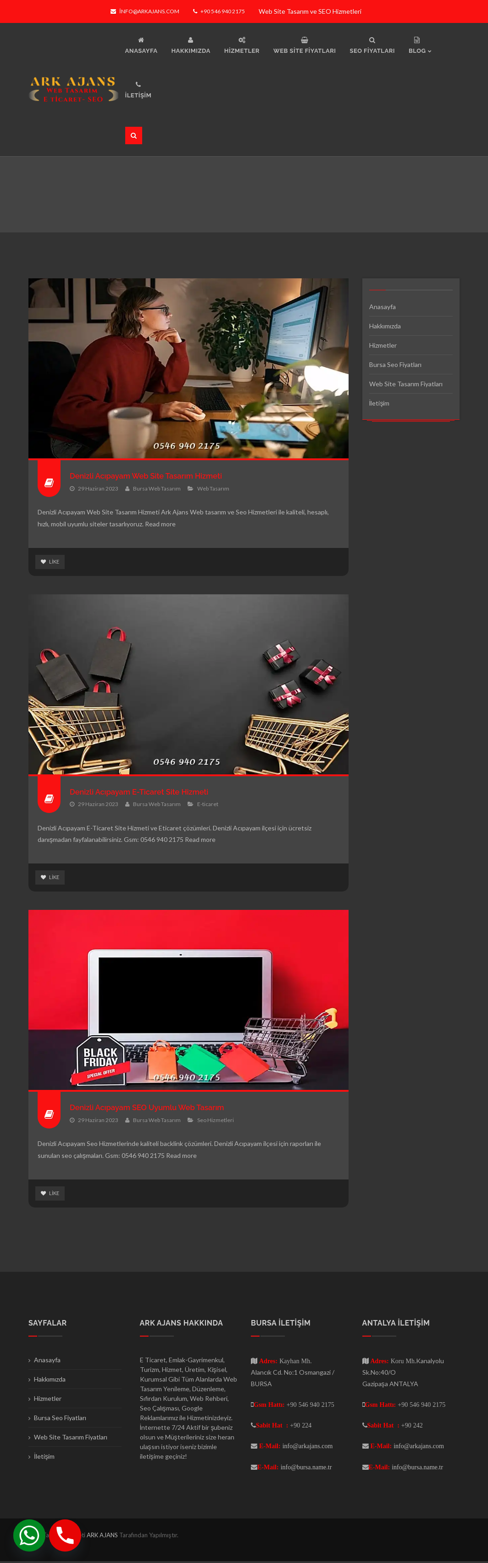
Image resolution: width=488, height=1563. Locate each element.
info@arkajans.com (145, 11)
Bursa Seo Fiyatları (395, 364)
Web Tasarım (213, 488)
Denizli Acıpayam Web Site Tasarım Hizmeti (153, 475)
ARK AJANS (103, 1536)
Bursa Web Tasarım (157, 488)
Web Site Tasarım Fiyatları (406, 384)
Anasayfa (382, 306)
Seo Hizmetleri (215, 1120)
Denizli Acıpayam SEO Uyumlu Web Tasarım (154, 1108)
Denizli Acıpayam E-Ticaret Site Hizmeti (146, 792)
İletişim (379, 403)
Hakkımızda (385, 326)
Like (51, 562)
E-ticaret (207, 804)
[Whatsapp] (29, 1535)
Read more (160, 524)
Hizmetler (383, 345)
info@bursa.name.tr (306, 1468)
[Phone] (65, 1535)
